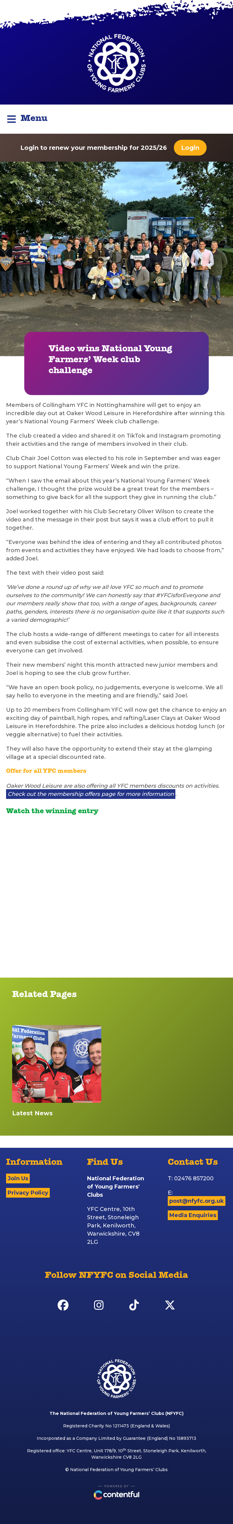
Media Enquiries (192, 1215)
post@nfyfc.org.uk (196, 1201)
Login (190, 147)
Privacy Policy (28, 1192)
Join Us (18, 1178)
